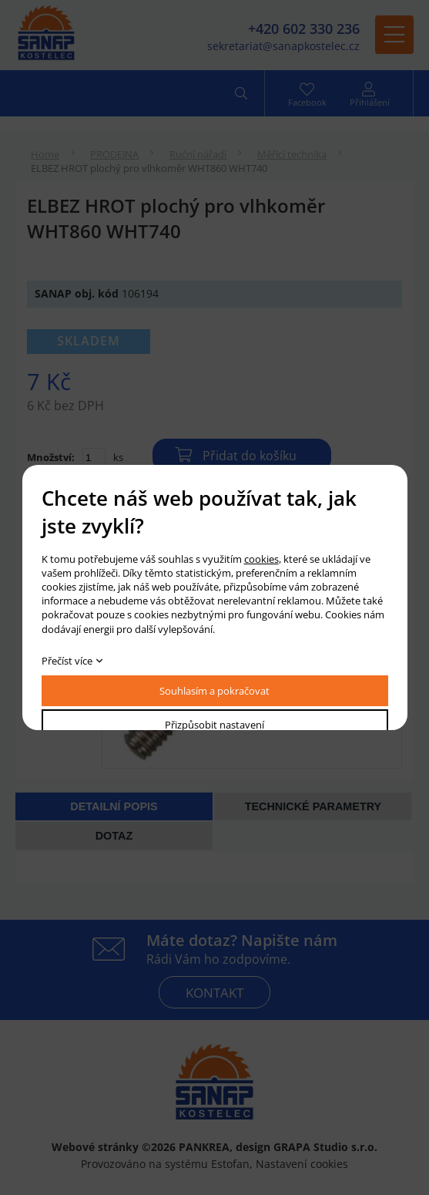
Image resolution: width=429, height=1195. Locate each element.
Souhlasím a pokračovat (214, 691)
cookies (261, 559)
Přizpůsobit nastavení (214, 725)
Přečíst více (67, 661)
